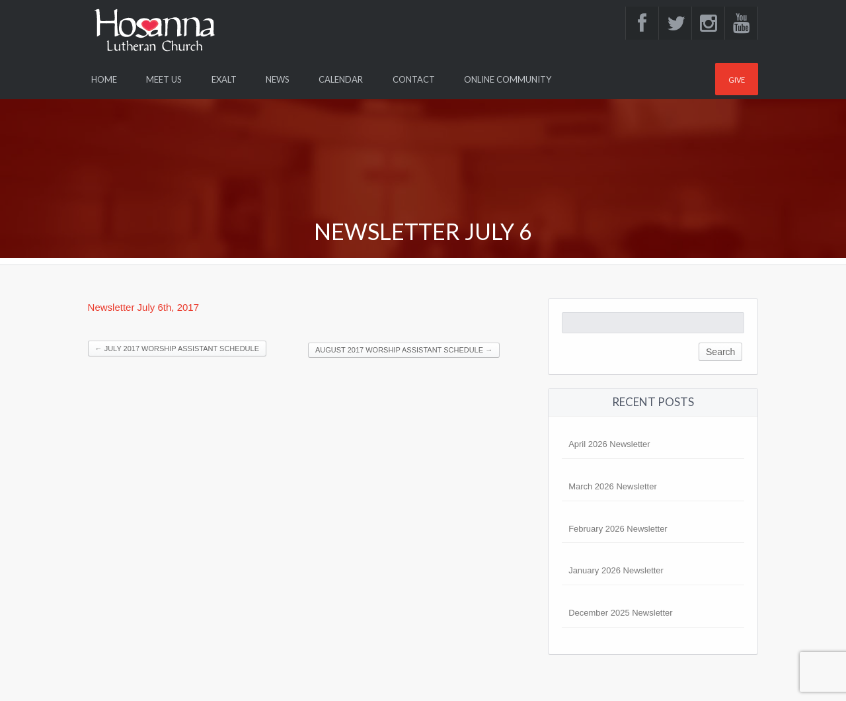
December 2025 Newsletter (620, 613)
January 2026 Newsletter (616, 570)
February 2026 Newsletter (618, 529)
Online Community (507, 79)
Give (736, 79)
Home (104, 79)
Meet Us (164, 79)
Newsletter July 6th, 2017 (143, 307)
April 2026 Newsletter (609, 444)
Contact (414, 79)
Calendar (341, 79)
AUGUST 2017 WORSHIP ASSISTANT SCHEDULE (403, 350)
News (277, 79)
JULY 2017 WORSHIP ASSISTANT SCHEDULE (177, 348)
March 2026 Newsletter (612, 486)
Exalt (224, 79)
